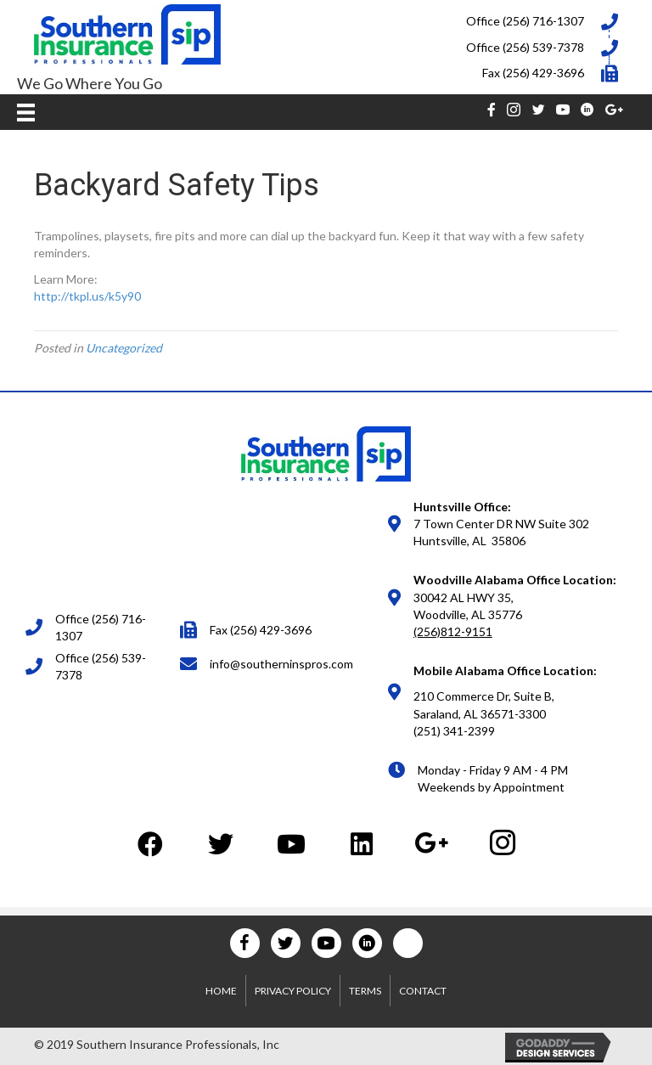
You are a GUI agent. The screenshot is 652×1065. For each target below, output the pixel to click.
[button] (150, 843)
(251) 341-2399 (454, 731)
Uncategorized (124, 348)
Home (221, 990)
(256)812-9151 (452, 631)
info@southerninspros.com (281, 663)
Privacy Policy (293, 990)
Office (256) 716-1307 (525, 21)
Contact (423, 990)
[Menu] (26, 112)
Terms (365, 990)
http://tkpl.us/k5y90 (87, 296)
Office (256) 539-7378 (525, 47)
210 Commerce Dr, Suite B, (483, 696)
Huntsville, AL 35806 (469, 540)
